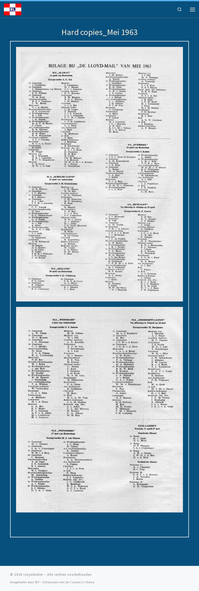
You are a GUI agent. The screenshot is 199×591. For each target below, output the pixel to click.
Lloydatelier (33, 574)
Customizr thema (82, 582)
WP (37, 582)
